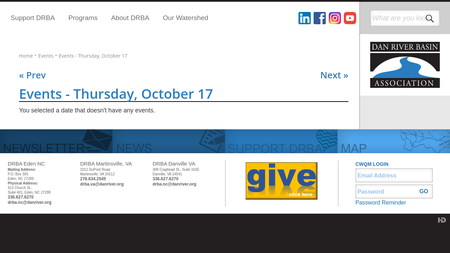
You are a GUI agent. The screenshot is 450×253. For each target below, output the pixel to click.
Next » (334, 75)
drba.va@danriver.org (102, 184)
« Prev (32, 75)
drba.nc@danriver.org (29, 202)
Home (26, 55)
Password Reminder (380, 203)
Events (45, 55)
